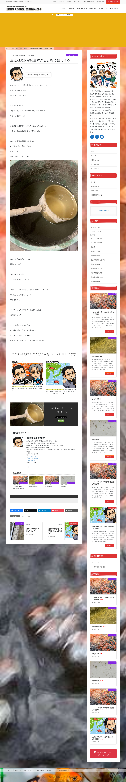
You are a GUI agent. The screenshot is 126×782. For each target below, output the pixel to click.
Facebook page (103, 210)
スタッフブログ (72, 55)
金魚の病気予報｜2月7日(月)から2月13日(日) (55, 531)
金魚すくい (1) (95, 247)
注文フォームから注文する (64, 14)
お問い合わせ (113, 2)
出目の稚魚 (63, 486)
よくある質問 (95, 164)
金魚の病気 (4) (95, 255)
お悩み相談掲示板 (96, 195)
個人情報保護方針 (89, 1)
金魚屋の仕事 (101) (97, 277)
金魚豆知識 (94, 190)
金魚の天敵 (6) (95, 251)
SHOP (54, 1)
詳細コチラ (110, 331)
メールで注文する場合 (98, 567)
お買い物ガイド (29, 770)
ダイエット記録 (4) (97, 242)
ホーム (93, 151)
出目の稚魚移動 (33, 486)
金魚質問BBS (32, 460)
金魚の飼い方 (95, 186)
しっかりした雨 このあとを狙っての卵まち (20, 487)
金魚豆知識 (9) (95, 281)
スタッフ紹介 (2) (96, 238)
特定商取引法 (101, 1)
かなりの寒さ (48, 486)
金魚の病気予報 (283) (98, 260)
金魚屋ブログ (17, 362)
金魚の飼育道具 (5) (97, 273)
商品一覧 (94, 156)
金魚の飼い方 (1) (96, 268)
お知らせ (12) (95, 227)
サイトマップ (77, 1)
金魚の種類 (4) (95, 264)
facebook (61, 1)
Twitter (69, 1)
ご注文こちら (95, 562)
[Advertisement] (63, 31)
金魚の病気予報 (52, 362)
